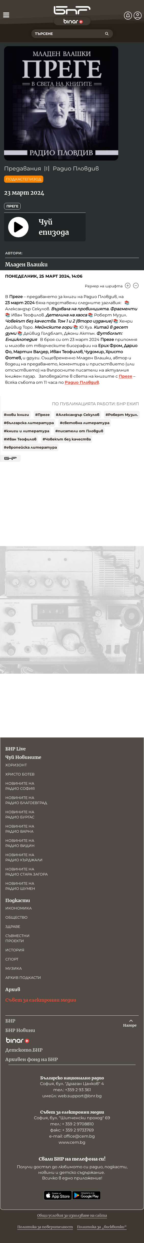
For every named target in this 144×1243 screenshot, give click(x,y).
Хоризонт (16, 765)
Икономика (18, 908)
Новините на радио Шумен (20, 886)
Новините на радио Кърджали (24, 857)
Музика (13, 968)
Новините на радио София (20, 786)
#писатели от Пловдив (79, 431)
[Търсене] (107, 34)
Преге (12, 206)
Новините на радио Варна (19, 829)
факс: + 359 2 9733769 (72, 1130)
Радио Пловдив (76, 168)
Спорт (11, 959)
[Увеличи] (128, 285)
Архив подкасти (23, 977)
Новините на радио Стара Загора (26, 872)
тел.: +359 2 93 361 (72, 1089)
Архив (12, 989)
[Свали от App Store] (58, 1195)
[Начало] (72, 10)
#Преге (42, 414)
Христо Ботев (19, 774)
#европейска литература (30, 447)
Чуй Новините (23, 757)
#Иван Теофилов (20, 439)
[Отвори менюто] (6, 15)
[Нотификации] (128, 15)
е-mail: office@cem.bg (72, 1136)
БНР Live (15, 749)
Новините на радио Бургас (19, 814)
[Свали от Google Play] (86, 1195)
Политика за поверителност (45, 1227)
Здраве (12, 926)
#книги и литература (26, 431)
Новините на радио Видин (20, 843)
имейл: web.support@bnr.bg (72, 1095)
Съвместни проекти (17, 938)
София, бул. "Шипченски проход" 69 (72, 1117)
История (14, 950)
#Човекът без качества (67, 439)
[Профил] (137, 15)
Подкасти (17, 900)
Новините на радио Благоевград (26, 800)
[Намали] (136, 285)
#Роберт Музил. (122, 414)
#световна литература (84, 423)
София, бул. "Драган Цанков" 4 (72, 1083)
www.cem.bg (72, 1142)
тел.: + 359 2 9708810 (72, 1124)
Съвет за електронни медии (40, 1000)
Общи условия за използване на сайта (72, 1215)
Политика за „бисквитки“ (102, 1227)
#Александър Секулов (77, 414)
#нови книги (16, 414)
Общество (16, 917)
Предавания (22, 168)
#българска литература (29, 423)
